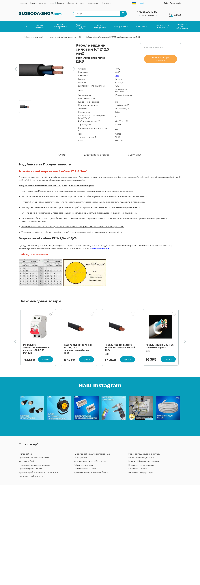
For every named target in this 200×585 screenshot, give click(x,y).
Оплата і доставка (38, 3)
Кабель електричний (33, 37)
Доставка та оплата (96, 154)
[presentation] (16, 69)
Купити (45, 359)
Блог (52, 3)
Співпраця (106, 3)
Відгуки (60, 3)
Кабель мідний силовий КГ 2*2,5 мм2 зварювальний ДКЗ (113, 37)
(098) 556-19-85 (147, 11)
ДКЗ (117, 75)
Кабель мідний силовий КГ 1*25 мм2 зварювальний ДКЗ (120, 347)
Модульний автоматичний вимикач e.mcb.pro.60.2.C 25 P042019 (36, 348)
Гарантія (23, 3)
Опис (62, 154)
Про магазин (92, 3)
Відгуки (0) (134, 154)
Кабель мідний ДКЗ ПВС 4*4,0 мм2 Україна (160, 346)
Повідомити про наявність (160, 58)
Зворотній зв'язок (75, 3)
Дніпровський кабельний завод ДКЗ (64, 37)
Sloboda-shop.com (99, 248)
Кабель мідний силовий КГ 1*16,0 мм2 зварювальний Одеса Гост (78, 348)
